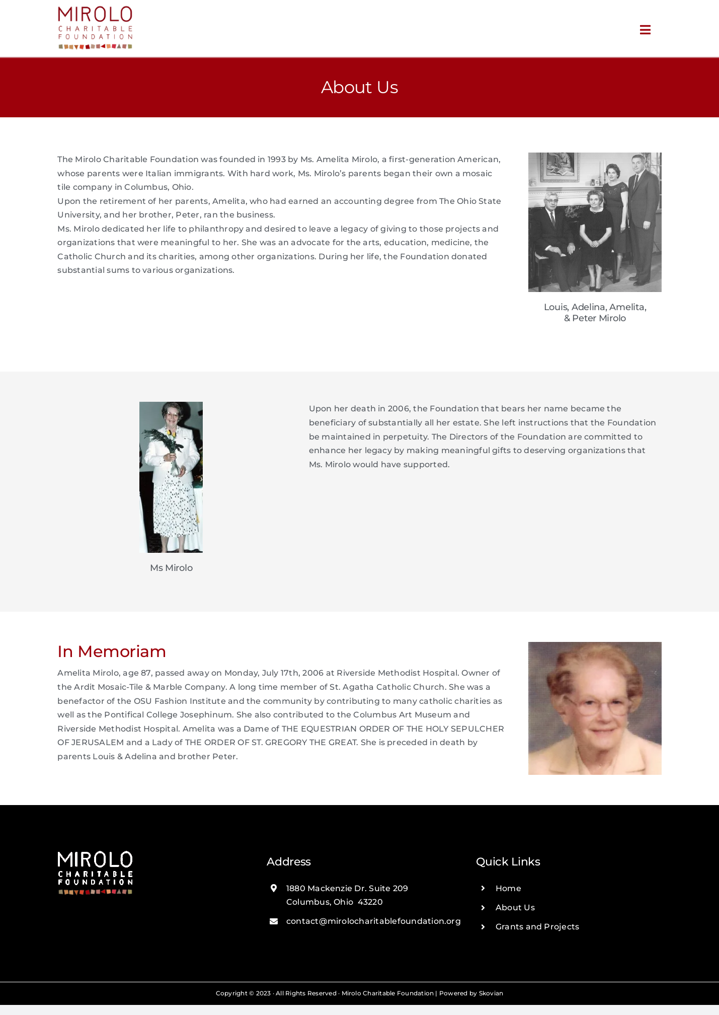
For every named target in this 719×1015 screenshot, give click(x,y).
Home (508, 888)
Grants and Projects (538, 926)
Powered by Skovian (471, 993)
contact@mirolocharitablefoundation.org (373, 921)
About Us (515, 907)
